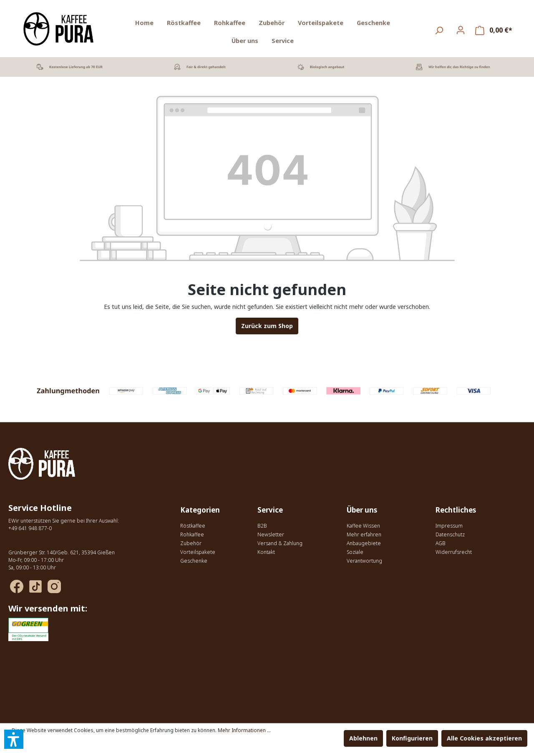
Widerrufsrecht (454, 552)
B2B (262, 525)
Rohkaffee (192, 534)
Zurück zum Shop (267, 326)
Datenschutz (450, 534)
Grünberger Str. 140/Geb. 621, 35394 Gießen (61, 552)
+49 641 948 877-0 (30, 528)
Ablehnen (363, 738)
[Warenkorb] (493, 30)
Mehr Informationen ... (244, 730)
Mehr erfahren (364, 534)
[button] (13, 739)
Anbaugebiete (364, 543)
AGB (441, 543)
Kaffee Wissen (363, 525)
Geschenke (193, 560)
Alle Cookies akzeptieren (484, 738)
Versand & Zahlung (279, 543)
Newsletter (270, 534)
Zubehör (191, 543)
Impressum (449, 525)
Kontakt (266, 552)
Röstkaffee (192, 525)
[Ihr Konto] (460, 30)
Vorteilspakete (197, 552)
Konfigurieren (412, 738)
